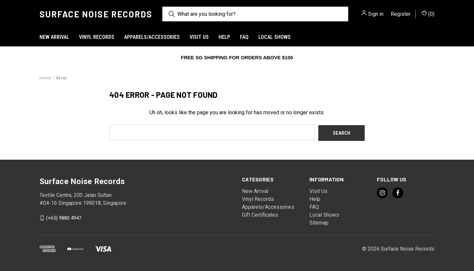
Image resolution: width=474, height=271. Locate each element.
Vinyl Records (96, 37)
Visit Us (199, 37)
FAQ (244, 37)
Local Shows (274, 37)
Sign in (375, 14)
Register (400, 14)
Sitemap (319, 222)
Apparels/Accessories (152, 37)
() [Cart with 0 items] (428, 13)
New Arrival (54, 37)
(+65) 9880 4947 (63, 217)
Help (224, 37)
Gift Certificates (260, 214)
